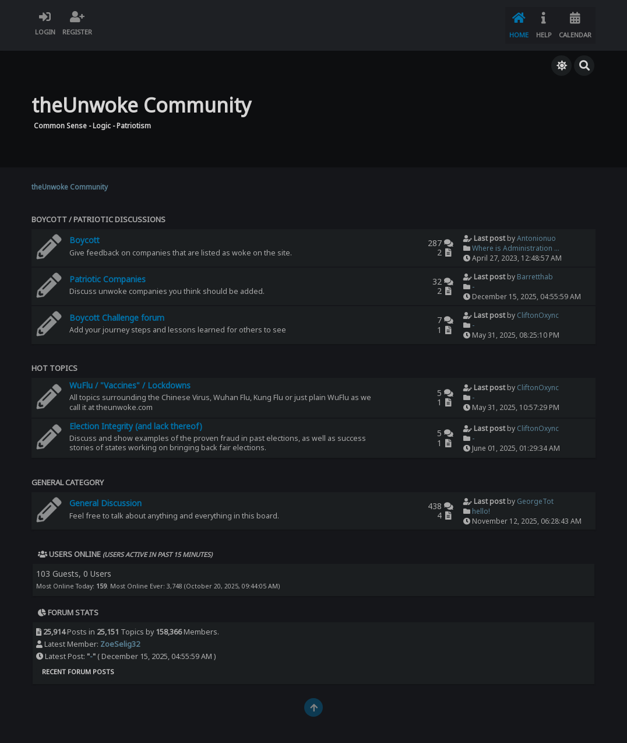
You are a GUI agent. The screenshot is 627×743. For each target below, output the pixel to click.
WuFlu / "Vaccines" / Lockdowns (130, 377)
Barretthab (535, 269)
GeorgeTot (535, 493)
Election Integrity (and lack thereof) (135, 418)
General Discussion (105, 495)
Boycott (84, 232)
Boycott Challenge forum (116, 310)
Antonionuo (536, 231)
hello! (481, 503)
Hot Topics (54, 360)
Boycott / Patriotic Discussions (98, 211)
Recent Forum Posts (78, 664)
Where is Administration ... (515, 241)
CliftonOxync (538, 308)
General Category (67, 474)
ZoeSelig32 (120, 637)
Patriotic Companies (107, 271)
